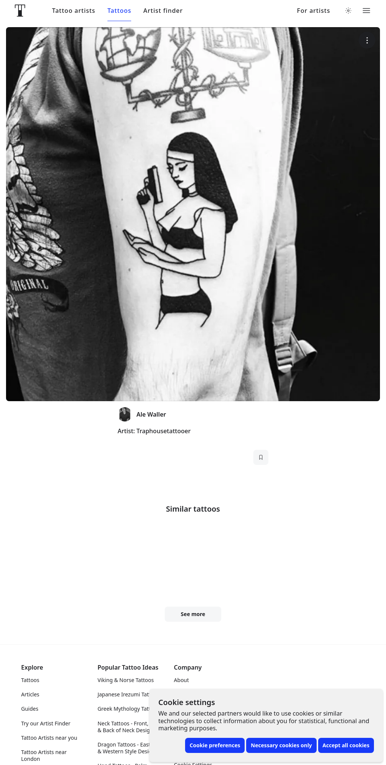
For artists (313, 11)
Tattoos (119, 11)
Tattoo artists (73, 11)
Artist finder (163, 11)
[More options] (366, 40)
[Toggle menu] (366, 10)
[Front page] (20, 10)
